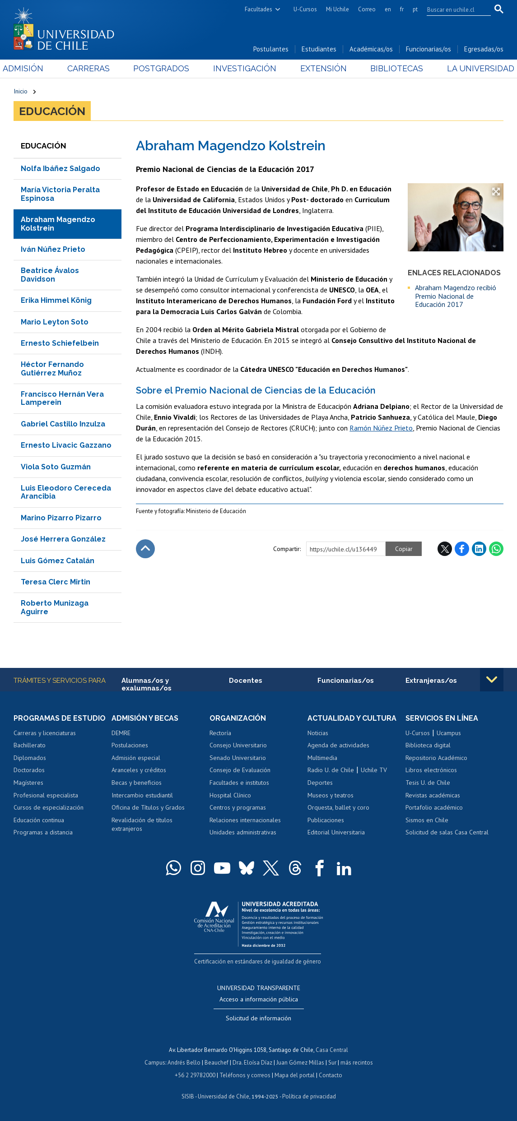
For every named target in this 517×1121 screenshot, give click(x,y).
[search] (453, 9)
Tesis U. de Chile (427, 782)
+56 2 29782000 (195, 1075)
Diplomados (30, 758)
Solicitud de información (258, 1018)
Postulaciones (130, 745)
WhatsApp (496, 548)
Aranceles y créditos (139, 770)
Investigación (244, 68)
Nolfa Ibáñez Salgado (60, 168)
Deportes (320, 782)
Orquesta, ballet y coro (338, 807)
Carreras (96, 68)
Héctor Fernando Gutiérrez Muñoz (52, 368)
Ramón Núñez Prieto (381, 427)
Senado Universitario (238, 758)
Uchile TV (374, 770)
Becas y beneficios (137, 782)
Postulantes (271, 49)
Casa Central (332, 1050)
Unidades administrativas (243, 832)
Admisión (34, 68)
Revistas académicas (432, 795)
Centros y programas (238, 807)
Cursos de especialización (49, 807)
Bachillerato (30, 745)
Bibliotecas (389, 68)
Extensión (320, 68)
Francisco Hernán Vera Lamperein (62, 398)
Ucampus (449, 733)
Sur (332, 1062)
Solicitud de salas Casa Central (447, 832)
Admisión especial (136, 758)
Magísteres (28, 782)
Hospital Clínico (230, 795)
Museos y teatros (330, 795)
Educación (52, 111)
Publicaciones (325, 820)
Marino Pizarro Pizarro (61, 518)
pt (415, 9)
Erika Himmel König (56, 300)
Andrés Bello (184, 1062)
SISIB (188, 1096)
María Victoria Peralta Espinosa (60, 193)
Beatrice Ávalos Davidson (50, 274)
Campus (154, 1062)
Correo (367, 9)
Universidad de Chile (223, 1096)
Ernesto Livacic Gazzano (66, 445)
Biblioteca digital (428, 745)
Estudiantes (319, 49)
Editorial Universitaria (336, 832)
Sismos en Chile (426, 820)
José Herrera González (63, 539)
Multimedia (322, 758)
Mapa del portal (295, 1075)
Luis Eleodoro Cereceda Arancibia (66, 492)
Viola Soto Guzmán (56, 467)
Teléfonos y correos (244, 1075)
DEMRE (121, 733)
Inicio (21, 91)
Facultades (258, 9)
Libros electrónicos (431, 770)
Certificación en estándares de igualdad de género (257, 961)
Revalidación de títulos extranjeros (142, 824)
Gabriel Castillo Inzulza (63, 424)
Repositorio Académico (436, 758)
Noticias (317, 733)
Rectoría (220, 733)
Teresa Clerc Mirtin (55, 582)
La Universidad (469, 68)
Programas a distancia (43, 832)
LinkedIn (479, 549)
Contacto (330, 1075)
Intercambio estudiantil (142, 795)
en (388, 9)
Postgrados (165, 68)
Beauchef (216, 1062)
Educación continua (39, 820)
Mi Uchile (337, 9)
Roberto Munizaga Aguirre (54, 607)
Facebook (462, 549)
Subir (145, 548)
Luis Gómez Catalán (57, 560)
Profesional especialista (46, 795)
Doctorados (29, 770)
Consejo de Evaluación (240, 770)
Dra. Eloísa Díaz (252, 1062)
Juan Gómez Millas (300, 1062)
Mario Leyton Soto (54, 322)
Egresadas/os (483, 49)
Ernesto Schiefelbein (60, 343)
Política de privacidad (309, 1096)
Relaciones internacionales (245, 820)
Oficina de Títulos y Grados (148, 807)
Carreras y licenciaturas (45, 733)
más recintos (356, 1062)
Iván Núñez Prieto (53, 249)
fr (402, 9)
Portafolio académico (434, 807)
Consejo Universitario (238, 745)
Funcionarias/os (428, 49)
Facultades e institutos (239, 782)
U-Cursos (305, 9)
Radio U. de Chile (330, 770)
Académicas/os (371, 49)
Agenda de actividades (338, 745)
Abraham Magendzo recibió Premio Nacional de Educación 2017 (455, 295)
